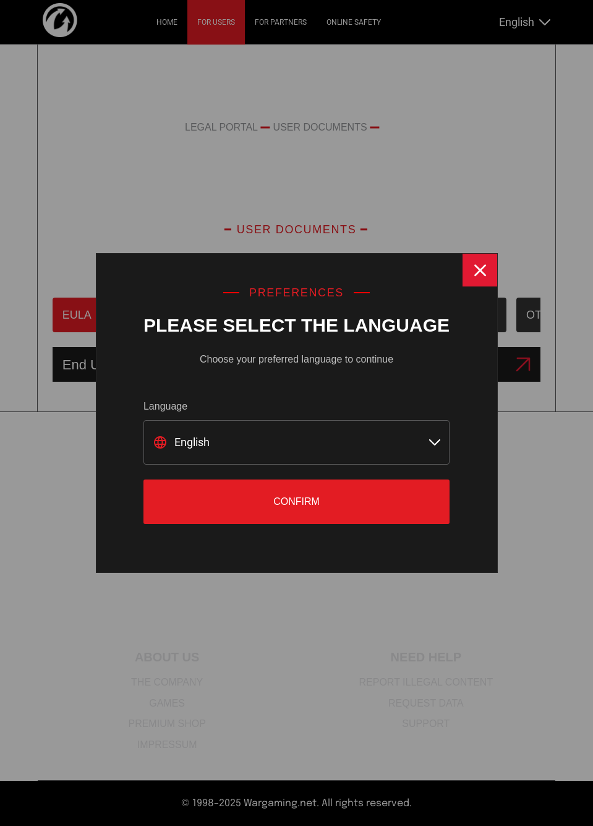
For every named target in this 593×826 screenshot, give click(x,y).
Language (165, 406)
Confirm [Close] (296, 501)
